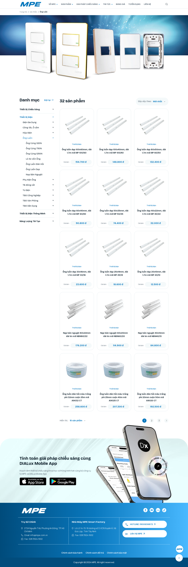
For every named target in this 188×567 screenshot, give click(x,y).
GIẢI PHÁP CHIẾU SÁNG (88, 4)
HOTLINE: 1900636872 (140, 524)
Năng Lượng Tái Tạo (37, 221)
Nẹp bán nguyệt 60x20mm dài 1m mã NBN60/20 (114, 334)
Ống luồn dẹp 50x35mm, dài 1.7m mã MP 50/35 (114, 212)
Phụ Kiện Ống (38, 179)
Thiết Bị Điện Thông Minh (37, 213)
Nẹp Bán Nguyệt (34, 174)
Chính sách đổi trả (95, 552)
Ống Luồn (38, 138)
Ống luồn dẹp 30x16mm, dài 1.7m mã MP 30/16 (77, 273)
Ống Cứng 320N (34, 143)
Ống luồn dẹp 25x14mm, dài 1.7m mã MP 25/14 (114, 273)
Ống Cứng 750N (34, 148)
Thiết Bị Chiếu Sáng (37, 109)
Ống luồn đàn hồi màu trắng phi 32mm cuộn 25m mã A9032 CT (76, 397)
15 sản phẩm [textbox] (76, 420)
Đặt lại (49, 100)
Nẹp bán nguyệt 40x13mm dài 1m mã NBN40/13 (151, 334)
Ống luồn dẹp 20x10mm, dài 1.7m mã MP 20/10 (151, 273)
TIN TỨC (108, 4)
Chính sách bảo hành (72, 552)
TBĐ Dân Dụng (38, 205)
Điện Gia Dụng (38, 122)
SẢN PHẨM (67, 4)
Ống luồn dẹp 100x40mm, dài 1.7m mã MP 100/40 (114, 151)
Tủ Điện (38, 190)
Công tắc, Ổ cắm (38, 127)
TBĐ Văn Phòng (38, 200)
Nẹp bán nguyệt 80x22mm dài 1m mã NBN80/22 (76, 334)
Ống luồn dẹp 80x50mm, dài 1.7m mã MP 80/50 (151, 151)
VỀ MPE (53, 4)
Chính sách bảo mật (117, 552)
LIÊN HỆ (147, 4)
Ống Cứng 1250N (34, 153)
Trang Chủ (23, 12)
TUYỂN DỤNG (134, 4)
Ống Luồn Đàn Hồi (35, 164)
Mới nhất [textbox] (157, 101)
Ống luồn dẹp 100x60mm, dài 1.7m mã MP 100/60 (77, 151)
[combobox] (159, 101)
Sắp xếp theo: (144, 101)
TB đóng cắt (38, 185)
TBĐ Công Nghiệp (38, 195)
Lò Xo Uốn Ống (33, 159)
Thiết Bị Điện (37, 117)
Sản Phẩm (33, 12)
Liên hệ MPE (135, 533)
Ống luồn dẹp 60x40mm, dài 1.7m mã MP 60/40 (76, 212)
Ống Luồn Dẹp (33, 169)
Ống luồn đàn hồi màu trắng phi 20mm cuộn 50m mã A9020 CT (151, 397)
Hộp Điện (38, 132)
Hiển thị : (64, 420)
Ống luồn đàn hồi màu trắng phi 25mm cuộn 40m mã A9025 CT (114, 397)
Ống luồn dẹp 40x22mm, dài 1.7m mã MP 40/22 (151, 212)
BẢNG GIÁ (120, 4)
